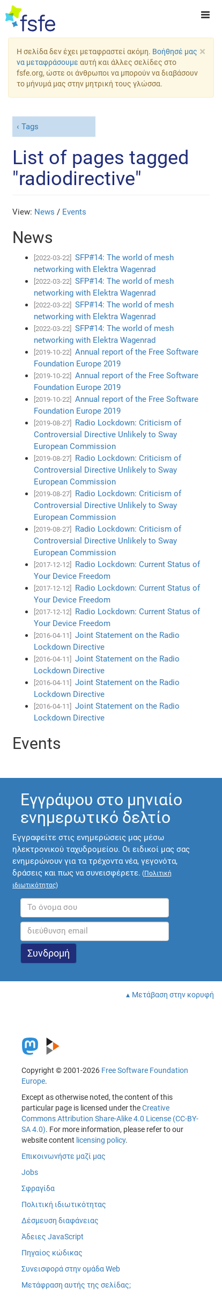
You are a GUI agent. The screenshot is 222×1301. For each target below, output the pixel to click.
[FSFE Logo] (30, 18)
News (44, 212)
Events (74, 212)
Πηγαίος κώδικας (52, 1252)
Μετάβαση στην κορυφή (173, 994)
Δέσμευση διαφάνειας (60, 1220)
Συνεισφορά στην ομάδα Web (70, 1269)
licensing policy (100, 1140)
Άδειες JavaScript (52, 1236)
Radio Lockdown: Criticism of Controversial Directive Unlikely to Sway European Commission (107, 434)
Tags (30, 126)
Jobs (29, 1172)
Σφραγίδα (38, 1188)
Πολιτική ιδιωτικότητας (63, 1204)
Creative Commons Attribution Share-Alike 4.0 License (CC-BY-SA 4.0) (109, 1119)
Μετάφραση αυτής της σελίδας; (76, 1285)
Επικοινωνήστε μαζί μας (63, 1156)
